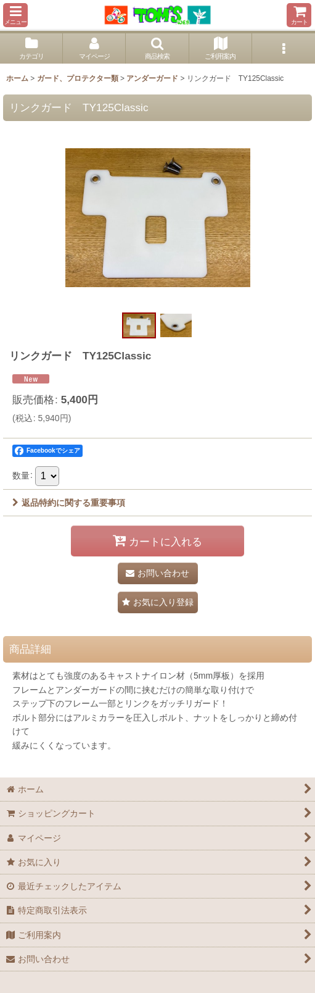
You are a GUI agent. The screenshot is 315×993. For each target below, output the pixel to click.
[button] (15, 15)
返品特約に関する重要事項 (68, 503)
